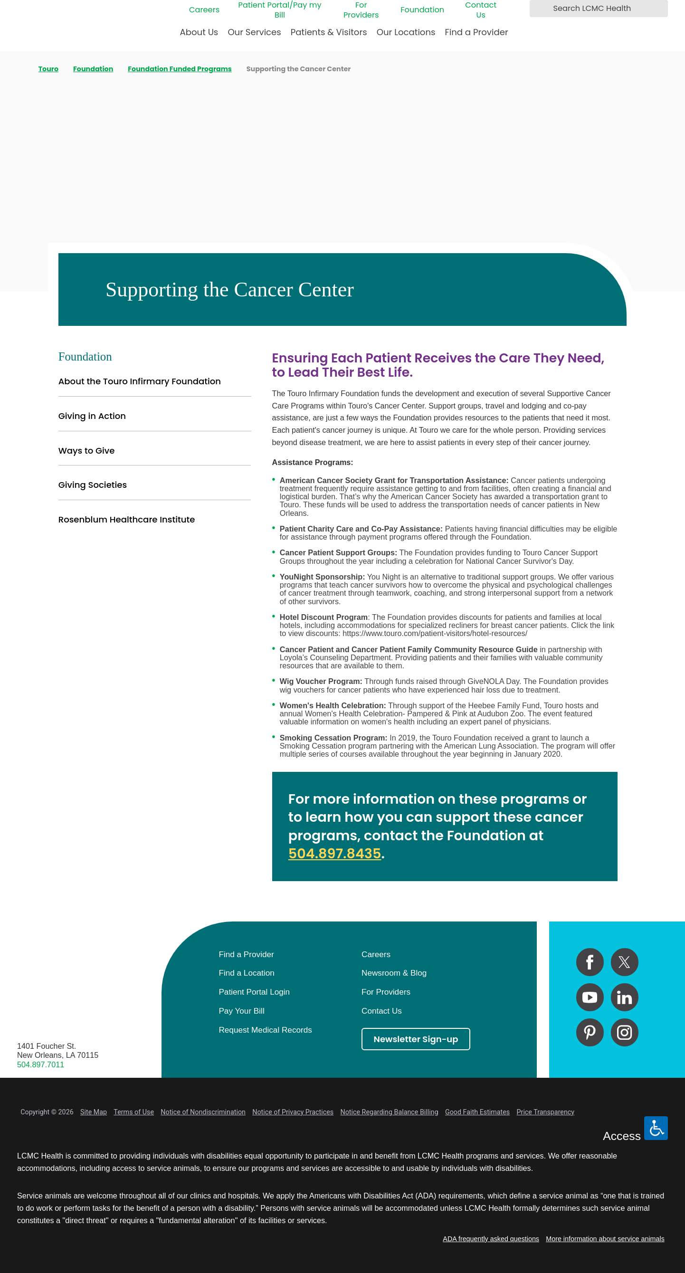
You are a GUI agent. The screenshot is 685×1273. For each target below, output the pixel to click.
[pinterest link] (590, 1032)
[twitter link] (624, 962)
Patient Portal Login (254, 992)
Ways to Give (86, 450)
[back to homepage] (20, 69)
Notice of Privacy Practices (292, 1112)
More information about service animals (605, 1239)
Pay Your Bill (241, 1011)
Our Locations (406, 32)
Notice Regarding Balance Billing (389, 1112)
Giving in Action (92, 416)
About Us (199, 32)
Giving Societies (92, 485)
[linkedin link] (624, 997)
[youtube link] (590, 997)
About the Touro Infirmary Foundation (139, 381)
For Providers (361, 10)
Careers (204, 10)
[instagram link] (624, 1032)
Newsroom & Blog (394, 973)
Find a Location (246, 973)
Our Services (254, 32)
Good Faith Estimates (477, 1112)
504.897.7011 (40, 1064)
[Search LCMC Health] (539, 8)
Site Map (93, 1112)
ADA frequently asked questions (491, 1239)
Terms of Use (134, 1112)
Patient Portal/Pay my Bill (280, 10)
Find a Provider (476, 32)
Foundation (422, 10)
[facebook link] (590, 962)
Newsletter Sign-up (416, 1039)
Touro (48, 69)
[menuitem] (199, 35)
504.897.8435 (334, 853)
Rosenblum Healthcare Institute (126, 519)
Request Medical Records (265, 1030)
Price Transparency (546, 1112)
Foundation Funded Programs (180, 69)
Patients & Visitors (329, 32)
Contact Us (480, 10)
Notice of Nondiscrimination (203, 1112)
